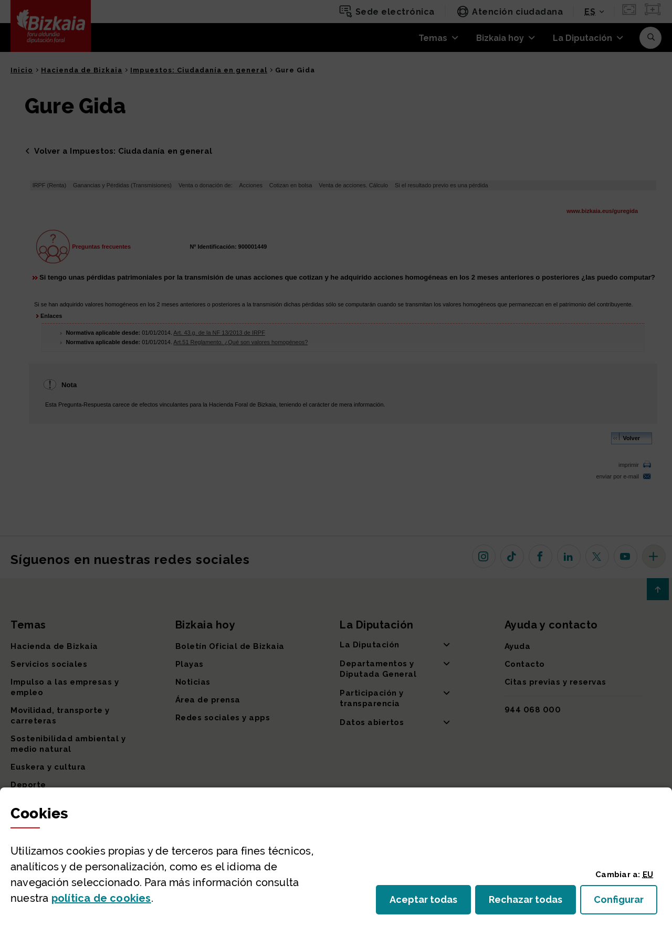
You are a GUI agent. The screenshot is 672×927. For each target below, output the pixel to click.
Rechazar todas (532, 902)
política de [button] (101, 898)
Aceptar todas (430, 902)
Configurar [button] (625, 902)
